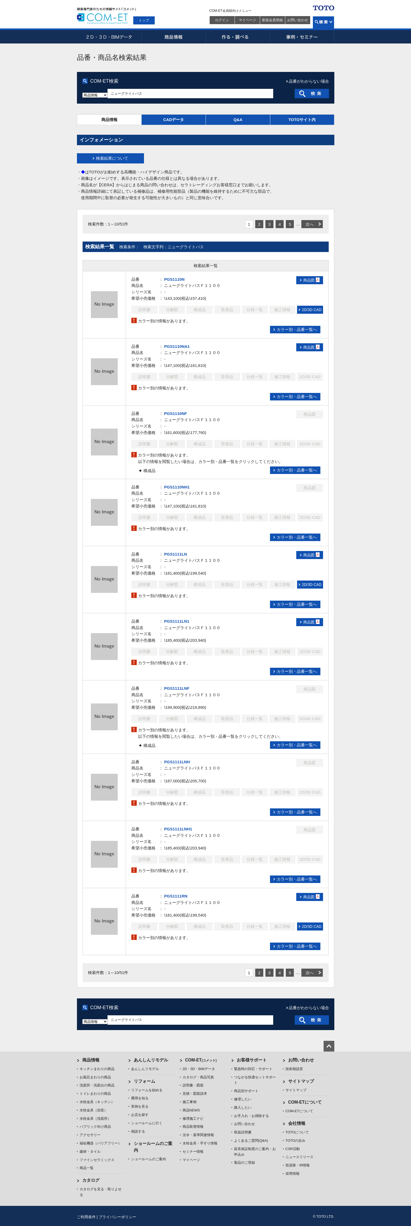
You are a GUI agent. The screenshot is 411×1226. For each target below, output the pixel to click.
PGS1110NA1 (177, 346)
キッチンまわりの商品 (97, 1069)
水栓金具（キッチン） (97, 1102)
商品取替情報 (193, 1127)
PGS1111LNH (177, 762)
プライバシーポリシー (117, 1217)
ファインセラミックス (97, 1160)
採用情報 (292, 1174)
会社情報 (296, 1123)
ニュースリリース (299, 1157)
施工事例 (190, 1102)
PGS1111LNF (176, 688)
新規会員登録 (272, 20)
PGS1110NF (175, 413)
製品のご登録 (244, 1163)
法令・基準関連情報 (198, 1135)
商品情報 (173, 36)
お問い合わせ (297, 20)
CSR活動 (293, 1149)
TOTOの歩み (296, 1141)
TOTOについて (297, 1132)
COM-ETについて (305, 1102)
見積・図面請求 (195, 1094)
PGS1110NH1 (177, 487)
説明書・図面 (193, 1085)
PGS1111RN (175, 896)
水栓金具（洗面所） (95, 1118)
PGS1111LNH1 (178, 829)
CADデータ (173, 119)
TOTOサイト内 (302, 119)
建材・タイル (90, 1152)
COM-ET (201, 1060)
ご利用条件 (86, 1217)
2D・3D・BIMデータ (109, 36)
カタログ (90, 1180)
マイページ (247, 20)
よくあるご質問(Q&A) (251, 1141)
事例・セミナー (302, 36)
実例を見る (140, 1106)
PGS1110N (174, 279)
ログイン (222, 20)
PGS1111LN (175, 554)
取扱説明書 (242, 1132)
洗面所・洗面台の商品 (97, 1085)
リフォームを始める (146, 1090)
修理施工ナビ (193, 1118)
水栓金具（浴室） (94, 1110)
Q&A (238, 119)
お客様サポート (252, 1060)
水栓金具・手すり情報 (200, 1143)
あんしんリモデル (151, 1060)
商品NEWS (191, 1110)
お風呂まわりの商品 (95, 1077)
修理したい (242, 1099)
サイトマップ (301, 1081)
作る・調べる (238, 36)
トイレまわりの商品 (95, 1094)
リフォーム (144, 1081)
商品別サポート (246, 1091)
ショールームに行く (146, 1123)
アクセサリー (90, 1135)
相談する (138, 1131)
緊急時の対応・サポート (253, 1069)
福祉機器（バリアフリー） (100, 1143)
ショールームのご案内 (148, 1159)
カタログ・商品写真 (198, 1077)
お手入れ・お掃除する (251, 1116)
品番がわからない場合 (309, 81)
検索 (323, 22)
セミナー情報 (193, 1152)
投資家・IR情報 (298, 1165)
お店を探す (140, 1115)
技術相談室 (294, 1069)
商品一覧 (87, 1168)
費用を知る (140, 1098)
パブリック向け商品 (95, 1127)
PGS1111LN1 (176, 621)
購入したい (242, 1107)
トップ (144, 20)
